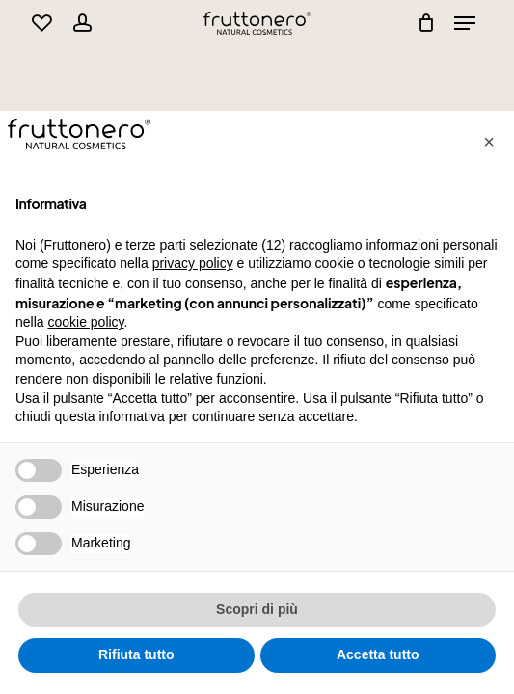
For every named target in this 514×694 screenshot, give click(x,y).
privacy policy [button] (192, 263)
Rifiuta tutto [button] (136, 654)
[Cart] (421, 23)
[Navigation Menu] (464, 23)
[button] (488, 141)
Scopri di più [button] (257, 609)
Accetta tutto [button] (378, 654)
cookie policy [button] (85, 322)
